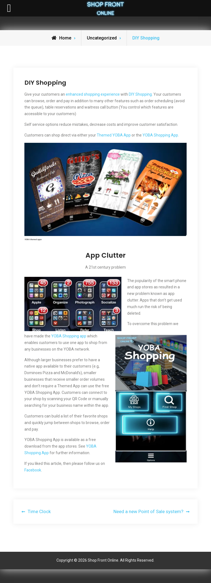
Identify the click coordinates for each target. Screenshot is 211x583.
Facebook (32, 470)
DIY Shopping (140, 94)
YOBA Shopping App (160, 135)
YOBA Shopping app (68, 336)
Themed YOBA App (114, 135)
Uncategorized (102, 38)
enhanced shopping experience (93, 94)
